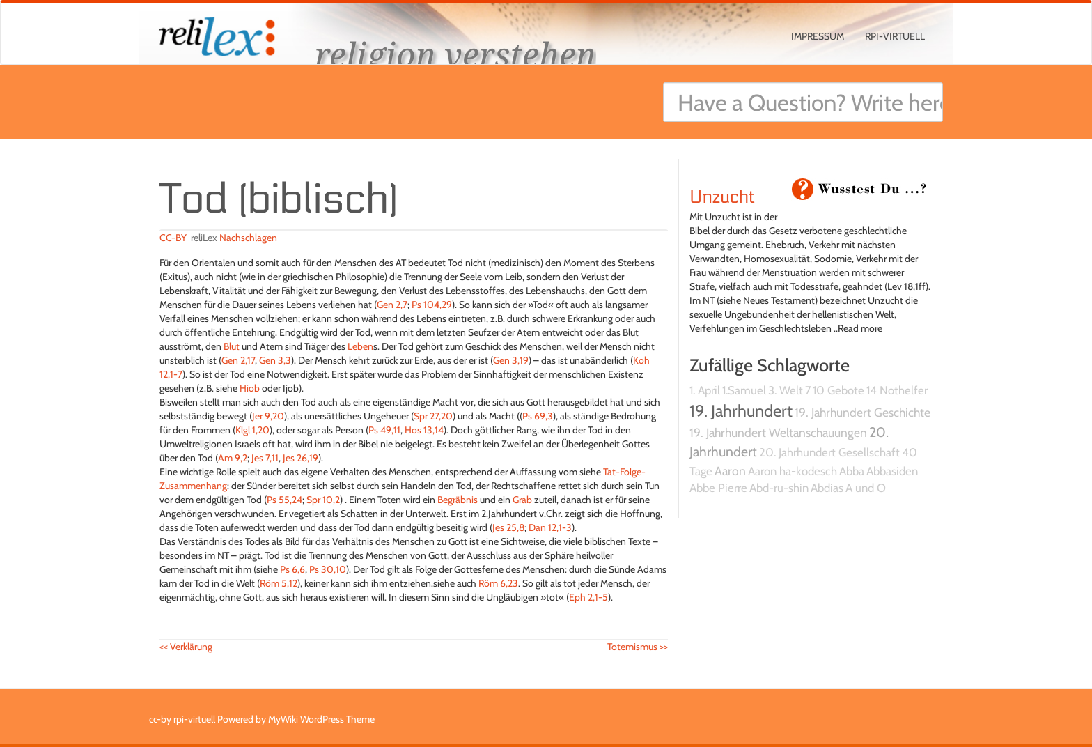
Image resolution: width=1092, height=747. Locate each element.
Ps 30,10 (327, 569)
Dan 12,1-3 (550, 527)
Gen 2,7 (392, 304)
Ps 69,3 (537, 416)
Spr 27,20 (433, 416)
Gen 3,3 (275, 360)
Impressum (817, 36)
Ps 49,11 (384, 430)
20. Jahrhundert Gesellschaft (829, 452)
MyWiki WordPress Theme (321, 719)
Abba (851, 471)
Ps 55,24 (284, 499)
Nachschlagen (248, 237)
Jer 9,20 (268, 416)
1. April (704, 390)
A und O (865, 488)
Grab (522, 499)
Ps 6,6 (292, 569)
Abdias (827, 488)
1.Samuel (744, 390)
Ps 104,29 (432, 304)
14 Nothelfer (897, 390)
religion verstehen (455, 54)
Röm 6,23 (498, 583)
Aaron (730, 470)
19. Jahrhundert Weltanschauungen (778, 432)
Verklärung (185, 646)
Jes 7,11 (265, 458)
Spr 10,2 (323, 499)
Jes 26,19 (300, 458)
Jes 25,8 (508, 527)
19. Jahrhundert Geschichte (862, 412)
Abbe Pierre (718, 488)
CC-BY (173, 237)
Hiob (250, 388)
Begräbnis (457, 499)
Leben (360, 346)
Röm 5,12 (278, 583)
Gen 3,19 (511, 360)
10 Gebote (838, 390)
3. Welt (785, 390)
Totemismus (637, 646)
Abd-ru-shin (779, 488)
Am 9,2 (232, 458)
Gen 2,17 (238, 360)
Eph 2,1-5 (588, 597)
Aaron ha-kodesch (792, 471)
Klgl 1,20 (252, 430)
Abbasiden (892, 471)
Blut (232, 346)
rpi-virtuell (895, 36)
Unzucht (722, 197)
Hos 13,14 (424, 430)
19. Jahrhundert (741, 411)
